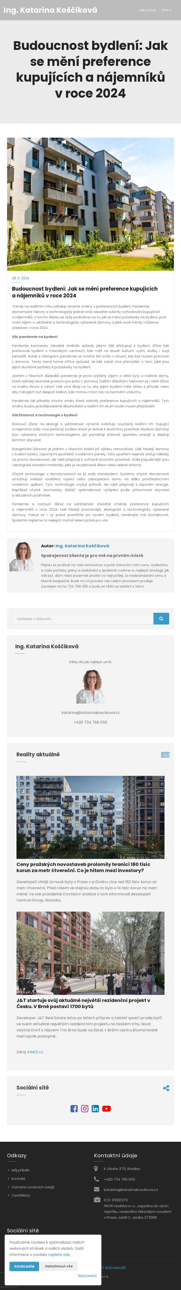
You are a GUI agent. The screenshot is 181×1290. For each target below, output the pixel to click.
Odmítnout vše (59, 1266)
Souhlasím (24, 1266)
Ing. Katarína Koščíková (82, 546)
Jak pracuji (147, 10)
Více (166, 10)
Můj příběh (20, 1170)
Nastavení (87, 1275)
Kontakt (18, 1178)
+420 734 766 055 (119, 1179)
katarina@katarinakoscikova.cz (131, 1189)
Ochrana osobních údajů (33, 1187)
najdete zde (59, 1254)
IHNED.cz (35, 1052)
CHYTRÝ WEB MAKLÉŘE (108, 1268)
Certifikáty (21, 1195)
